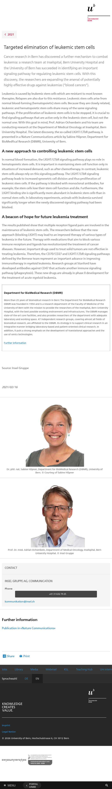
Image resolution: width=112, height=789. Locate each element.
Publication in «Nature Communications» (28, 628)
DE (26, 678)
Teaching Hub (84, 669)
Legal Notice (9, 731)
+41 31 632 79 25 (57, 593)
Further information (15, 342)
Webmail (51, 669)
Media (34, 669)
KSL (66, 669)
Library (19, 669)
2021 (11, 34)
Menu (12, 784)
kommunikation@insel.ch (20, 601)
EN (37, 678)
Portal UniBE (33, 785)
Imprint (6, 725)
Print (26, 656)
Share (10, 656)
